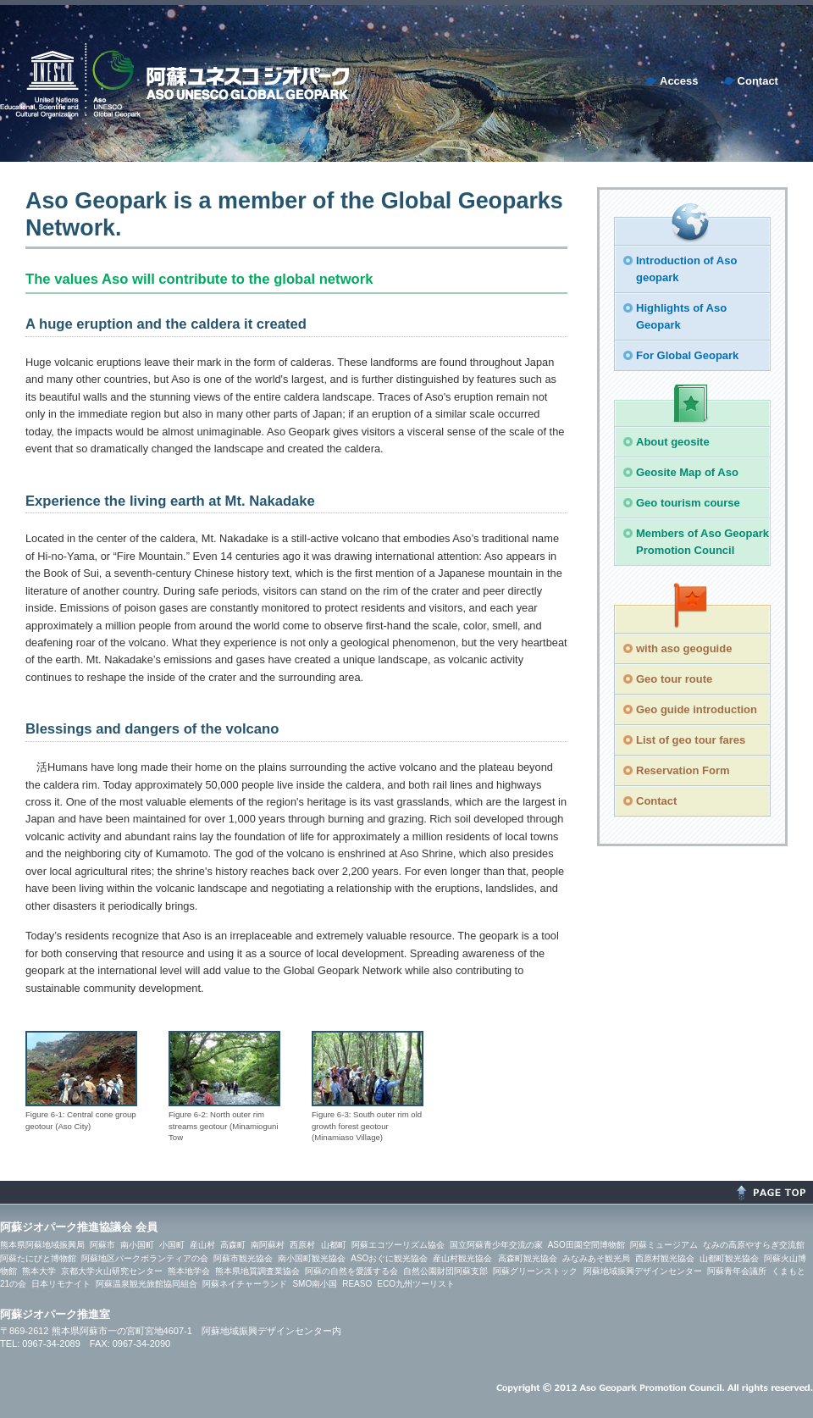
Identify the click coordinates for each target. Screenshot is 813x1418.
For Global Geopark (687, 355)
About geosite (673, 441)
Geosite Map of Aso (687, 472)
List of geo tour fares (690, 740)
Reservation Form (683, 770)
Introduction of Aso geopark (686, 269)
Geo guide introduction (696, 709)
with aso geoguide (684, 648)
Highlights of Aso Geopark (681, 316)
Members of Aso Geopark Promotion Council (702, 542)
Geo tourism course (688, 502)
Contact (758, 81)
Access (679, 81)
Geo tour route (674, 679)
